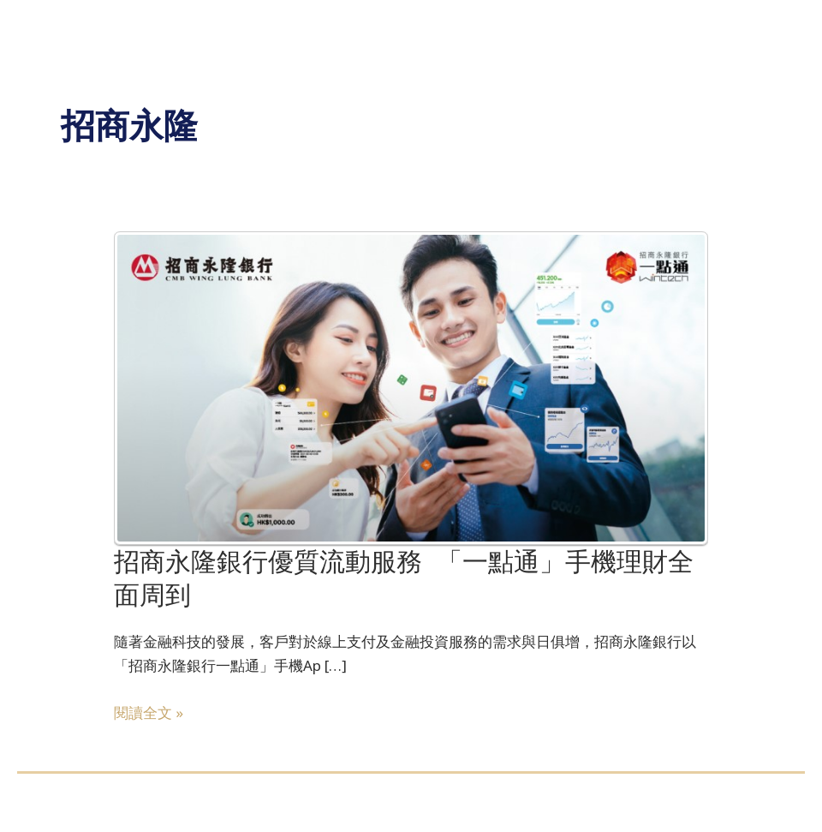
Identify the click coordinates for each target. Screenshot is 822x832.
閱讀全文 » (148, 713)
